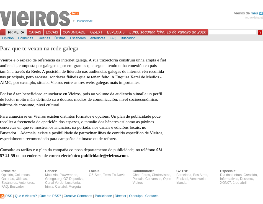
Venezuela (197, 179)
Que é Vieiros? (26, 196)
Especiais (116, 32)
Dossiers (246, 179)
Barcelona (183, 175)
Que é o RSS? (50, 196)
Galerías (43, 38)
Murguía (75, 186)
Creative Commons (78, 196)
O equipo (136, 196)
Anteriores (97, 38)
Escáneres (78, 38)
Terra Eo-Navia (114, 175)
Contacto (152, 196)
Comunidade (74, 32)
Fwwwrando (68, 175)
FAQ (113, 38)
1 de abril (239, 183)
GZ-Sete (95, 175)
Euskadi (182, 179)
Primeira (16, 32)
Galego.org (53, 179)
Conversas (153, 179)
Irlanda (181, 183)
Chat (136, 175)
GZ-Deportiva (73, 179)
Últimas (60, 38)
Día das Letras (231, 175)
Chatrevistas (161, 175)
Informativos (229, 179)
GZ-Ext (96, 32)
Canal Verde (54, 183)
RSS (6, 196)
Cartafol (61, 186)
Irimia (49, 186)
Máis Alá (51, 175)
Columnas (25, 38)
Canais (35, 32)
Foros (145, 175)
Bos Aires (200, 175)
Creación (250, 175)
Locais (52, 32)
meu (257, 13)
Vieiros (40, 19)
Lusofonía (72, 183)
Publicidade (85, 21)
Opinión (8, 38)
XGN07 (225, 183)
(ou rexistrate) (254, 17)
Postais (138, 179)
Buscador (128, 38)
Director (120, 196)
